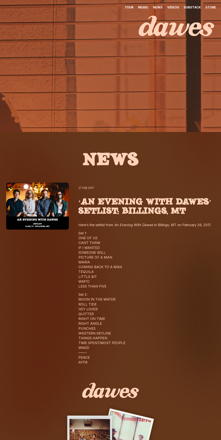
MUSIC (143, 7)
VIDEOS (173, 7)
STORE (210, 7)
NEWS (158, 7)
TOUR (129, 7)
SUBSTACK (192, 7)
